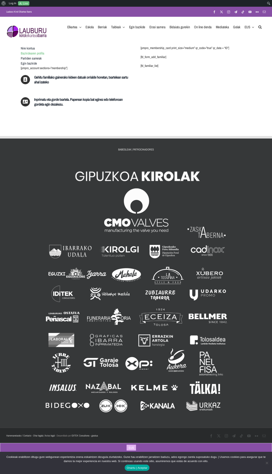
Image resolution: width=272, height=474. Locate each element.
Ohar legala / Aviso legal (44, 435)
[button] (260, 26)
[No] (267, 463)
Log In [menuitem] (12, 3)
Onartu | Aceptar (137, 467)
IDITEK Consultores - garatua (84, 435)
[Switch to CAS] (140, 448)
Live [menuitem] (25, 3)
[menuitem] (3, 3)
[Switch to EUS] (131, 448)
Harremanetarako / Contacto (18, 435)
